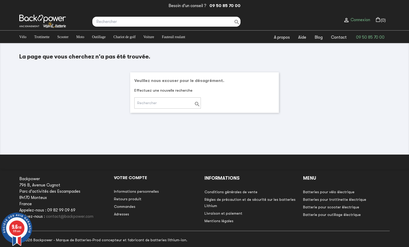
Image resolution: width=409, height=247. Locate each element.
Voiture (148, 37)
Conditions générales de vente (230, 192)
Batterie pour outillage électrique (332, 215)
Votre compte (130, 177)
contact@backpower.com (69, 216)
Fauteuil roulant (173, 37)
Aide (302, 37)
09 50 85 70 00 (223, 5)
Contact (339, 37)
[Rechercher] (166, 22)
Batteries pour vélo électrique (328, 192)
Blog (319, 37)
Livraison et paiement (223, 213)
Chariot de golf (124, 37)
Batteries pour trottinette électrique (334, 199)
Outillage (99, 37)
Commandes (124, 206)
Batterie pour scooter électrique (331, 207)
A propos (282, 37)
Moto (80, 37)
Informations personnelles (136, 191)
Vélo (22, 37)
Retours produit (127, 199)
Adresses (121, 214)
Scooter (63, 37)
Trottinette (42, 37)
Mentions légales (218, 221)
